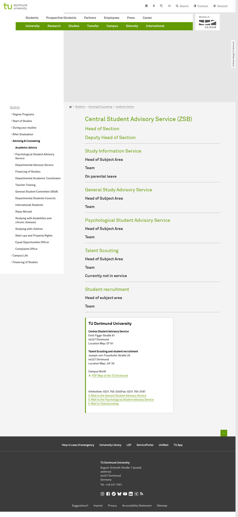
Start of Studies (22, 83)
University (33, 26)
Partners (90, 17)
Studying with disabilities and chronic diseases (33, 182)
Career (147, 17)
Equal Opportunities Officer (32, 204)
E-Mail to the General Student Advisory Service (117, 358)
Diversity (132, 26)
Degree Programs (23, 77)
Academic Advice (26, 110)
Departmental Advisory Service (34, 127)
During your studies (24, 90)
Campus (112, 26)
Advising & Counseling (26, 103)
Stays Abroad (23, 174)
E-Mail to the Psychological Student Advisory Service (121, 362)
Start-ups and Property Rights (33, 198)
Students (32, 17)
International (155, 26)
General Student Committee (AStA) (36, 154)
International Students (29, 167)
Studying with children (29, 191)
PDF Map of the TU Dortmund (110, 338)
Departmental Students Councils (35, 161)
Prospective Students (61, 17)
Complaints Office (26, 211)
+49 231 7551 (113, 447)
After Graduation (23, 97)
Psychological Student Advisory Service (34, 119)
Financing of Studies (27, 134)
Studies (74, 26)
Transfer (93, 26)
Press (131, 17)
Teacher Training (25, 147)
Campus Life (20, 218)
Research (54, 26)
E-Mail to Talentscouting (103, 366)
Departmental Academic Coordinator (38, 141)
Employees (111, 17)
